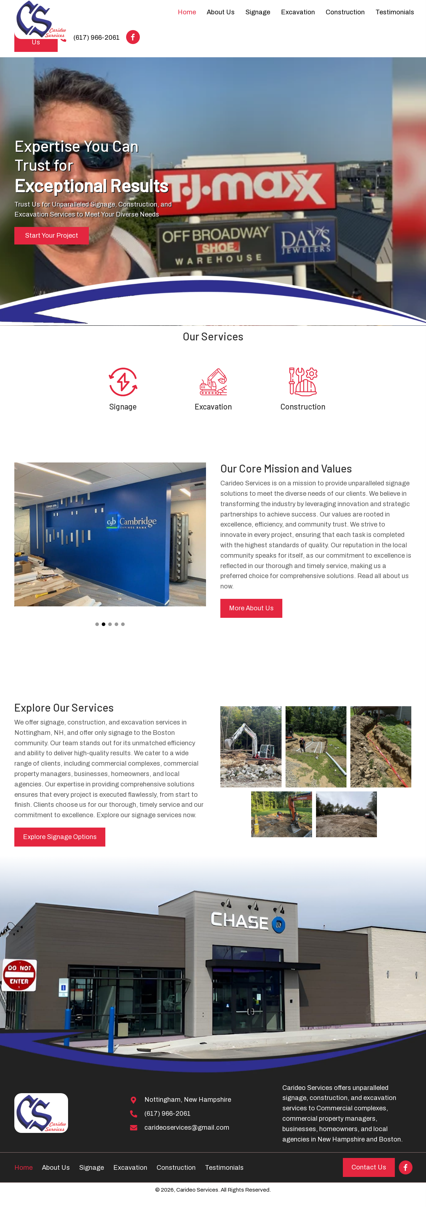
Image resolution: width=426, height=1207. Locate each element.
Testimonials (224, 1167)
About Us (56, 1167)
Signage (123, 406)
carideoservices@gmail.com (186, 1127)
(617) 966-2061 (167, 1113)
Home (23, 1167)
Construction (303, 406)
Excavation (213, 406)
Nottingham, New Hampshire (187, 1099)
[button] (133, 37)
